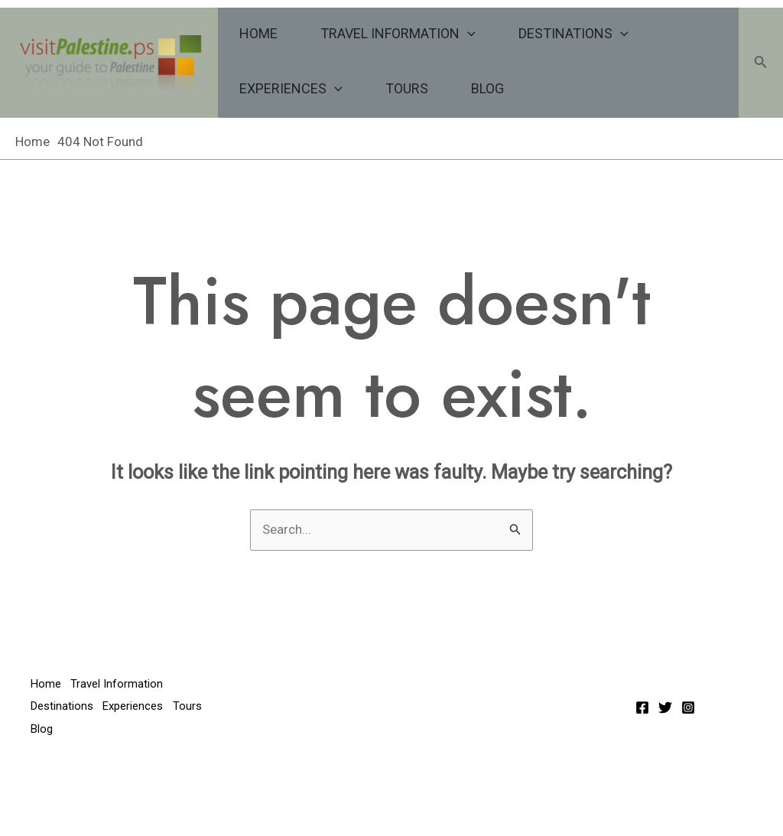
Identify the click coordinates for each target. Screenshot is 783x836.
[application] (468, 33)
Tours (406, 88)
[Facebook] (642, 707)
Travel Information (398, 33)
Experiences (291, 88)
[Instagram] (688, 707)
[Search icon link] (761, 63)
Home (258, 33)
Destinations (573, 33)
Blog (487, 88)
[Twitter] (665, 707)
